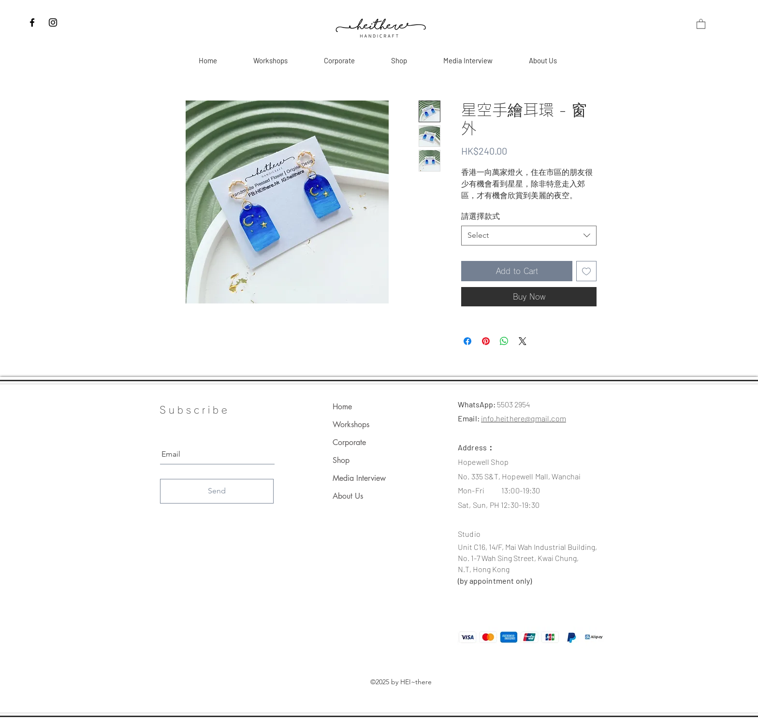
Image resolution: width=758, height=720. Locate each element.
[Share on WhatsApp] (504, 341)
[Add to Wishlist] (586, 271)
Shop (341, 460)
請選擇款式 (480, 216)
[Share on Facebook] (467, 341)
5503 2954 (513, 404)
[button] (701, 23)
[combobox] (529, 235)
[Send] (217, 491)
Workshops (351, 424)
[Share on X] (522, 341)
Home (342, 407)
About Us (348, 496)
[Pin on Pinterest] (486, 341)
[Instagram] (52, 22)
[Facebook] (32, 22)
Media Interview (359, 478)
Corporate (349, 442)
